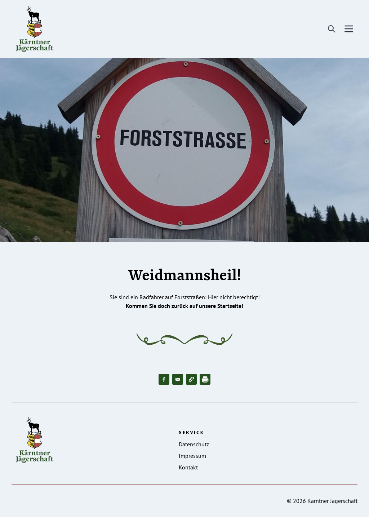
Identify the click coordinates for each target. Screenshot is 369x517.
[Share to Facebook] (164, 379)
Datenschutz (194, 444)
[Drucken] (205, 379)
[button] (191, 379)
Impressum (192, 455)
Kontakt (188, 467)
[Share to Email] (177, 379)
